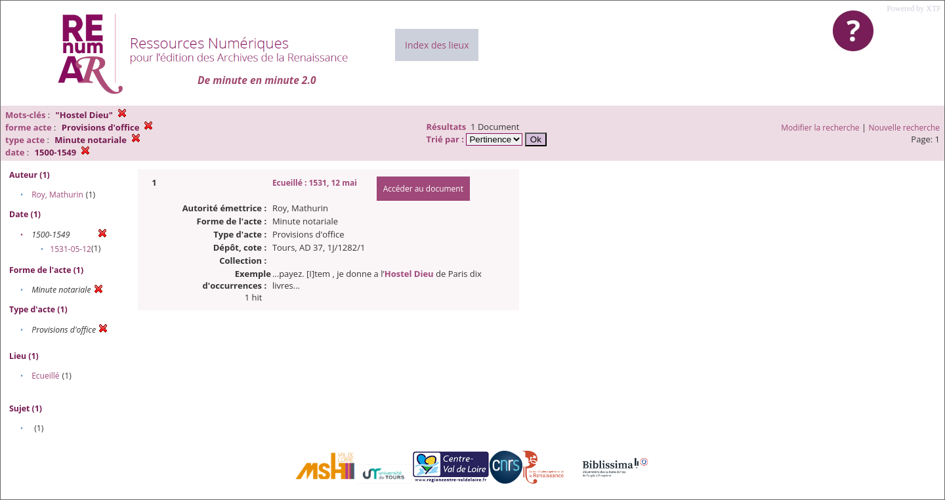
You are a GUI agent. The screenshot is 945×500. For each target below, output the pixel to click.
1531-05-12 (70, 249)
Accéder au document (423, 188)
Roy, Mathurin (57, 194)
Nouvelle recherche (904, 127)
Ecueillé (45, 375)
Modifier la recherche (820, 127)
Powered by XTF (914, 8)
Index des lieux (437, 45)
